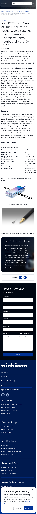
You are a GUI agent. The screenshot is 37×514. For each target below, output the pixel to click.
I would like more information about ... (18, 343)
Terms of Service (17, 513)
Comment (5, 333)
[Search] (24, 3)
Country (5, 318)
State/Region (6, 326)
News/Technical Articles (22, 11)
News (3, 20)
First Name (6, 296)
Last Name (5, 304)
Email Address (6, 311)
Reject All (18, 508)
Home (2, 11)
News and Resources (10, 11)
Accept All (28, 508)
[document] (18, 500)
